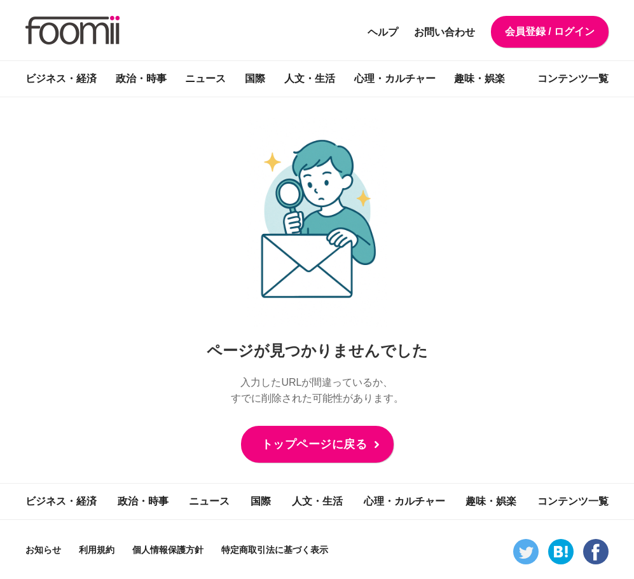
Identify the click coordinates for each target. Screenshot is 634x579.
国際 (255, 78)
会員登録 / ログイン (550, 31)
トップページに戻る (314, 444)
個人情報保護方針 (167, 550)
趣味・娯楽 (479, 78)
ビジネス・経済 (61, 78)
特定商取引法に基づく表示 (274, 550)
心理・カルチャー (395, 78)
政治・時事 (141, 78)
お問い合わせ (444, 32)
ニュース (205, 78)
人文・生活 (309, 78)
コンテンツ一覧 (573, 78)
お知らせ (43, 550)
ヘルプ (383, 32)
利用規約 (96, 550)
